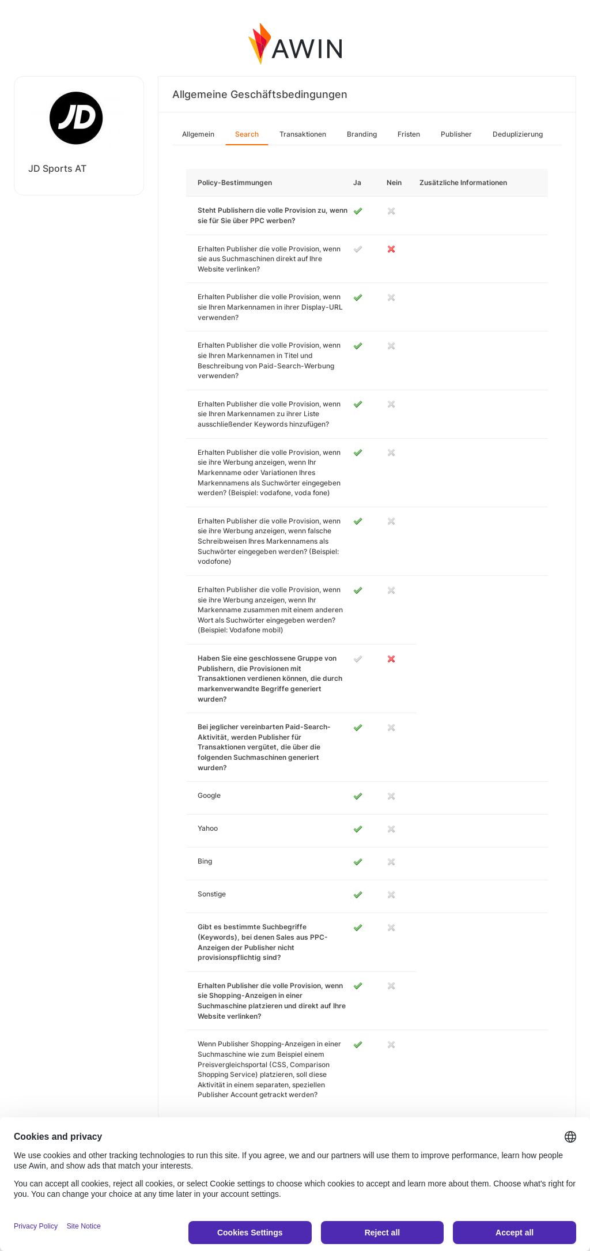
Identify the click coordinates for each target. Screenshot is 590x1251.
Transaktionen (302, 134)
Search (247, 134)
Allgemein (198, 134)
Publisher (456, 134)
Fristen (409, 134)
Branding (362, 134)
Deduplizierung (518, 134)
